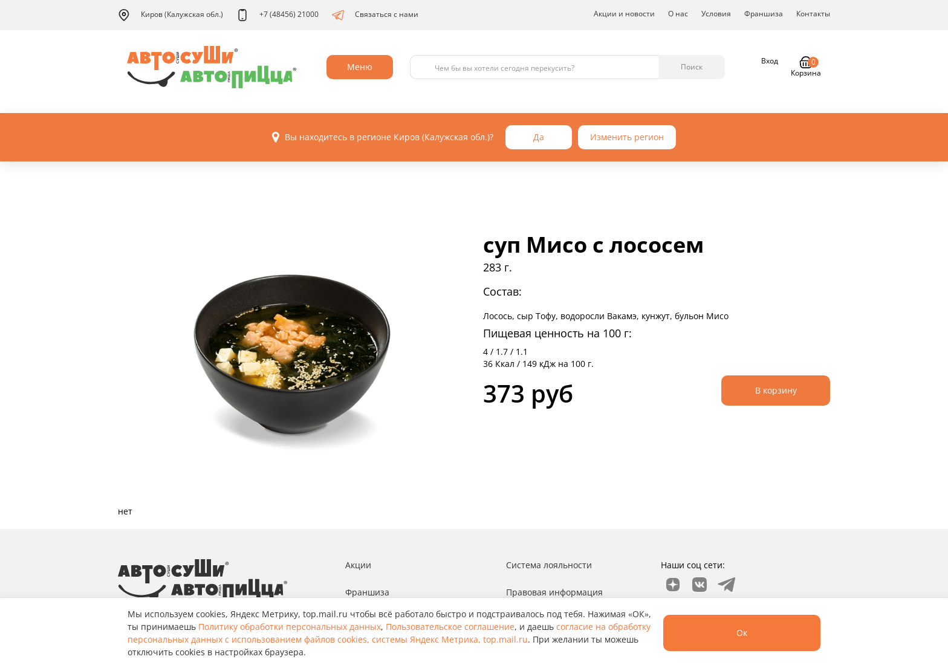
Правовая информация (554, 592)
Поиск (692, 67)
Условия (716, 13)
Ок (741, 632)
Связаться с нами (375, 15)
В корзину (776, 390)
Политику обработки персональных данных (289, 626)
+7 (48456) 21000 (277, 15)
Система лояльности (549, 565)
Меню (359, 67)
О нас (678, 13)
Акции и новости (624, 13)
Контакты (813, 13)
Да (538, 137)
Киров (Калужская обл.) (170, 15)
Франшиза (763, 13)
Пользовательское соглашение (450, 626)
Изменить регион (627, 137)
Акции (358, 565)
